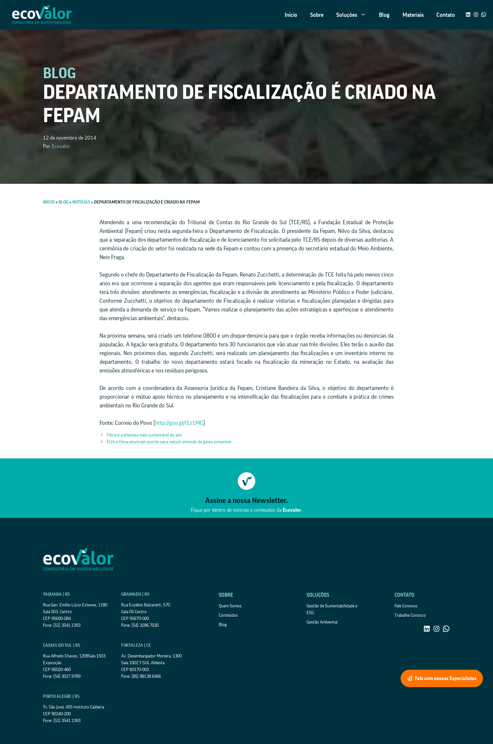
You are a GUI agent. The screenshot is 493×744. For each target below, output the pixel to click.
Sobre (316, 15)
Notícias (81, 202)
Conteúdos (228, 615)
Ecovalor (61, 146)
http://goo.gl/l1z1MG (179, 423)
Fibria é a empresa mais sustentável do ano (144, 435)
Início (291, 15)
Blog (384, 15)
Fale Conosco (405, 606)
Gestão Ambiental (322, 622)
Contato (445, 15)
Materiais (413, 15)
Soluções (354, 15)
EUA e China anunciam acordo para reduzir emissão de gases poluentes (169, 442)
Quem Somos (230, 606)
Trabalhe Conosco (410, 615)
